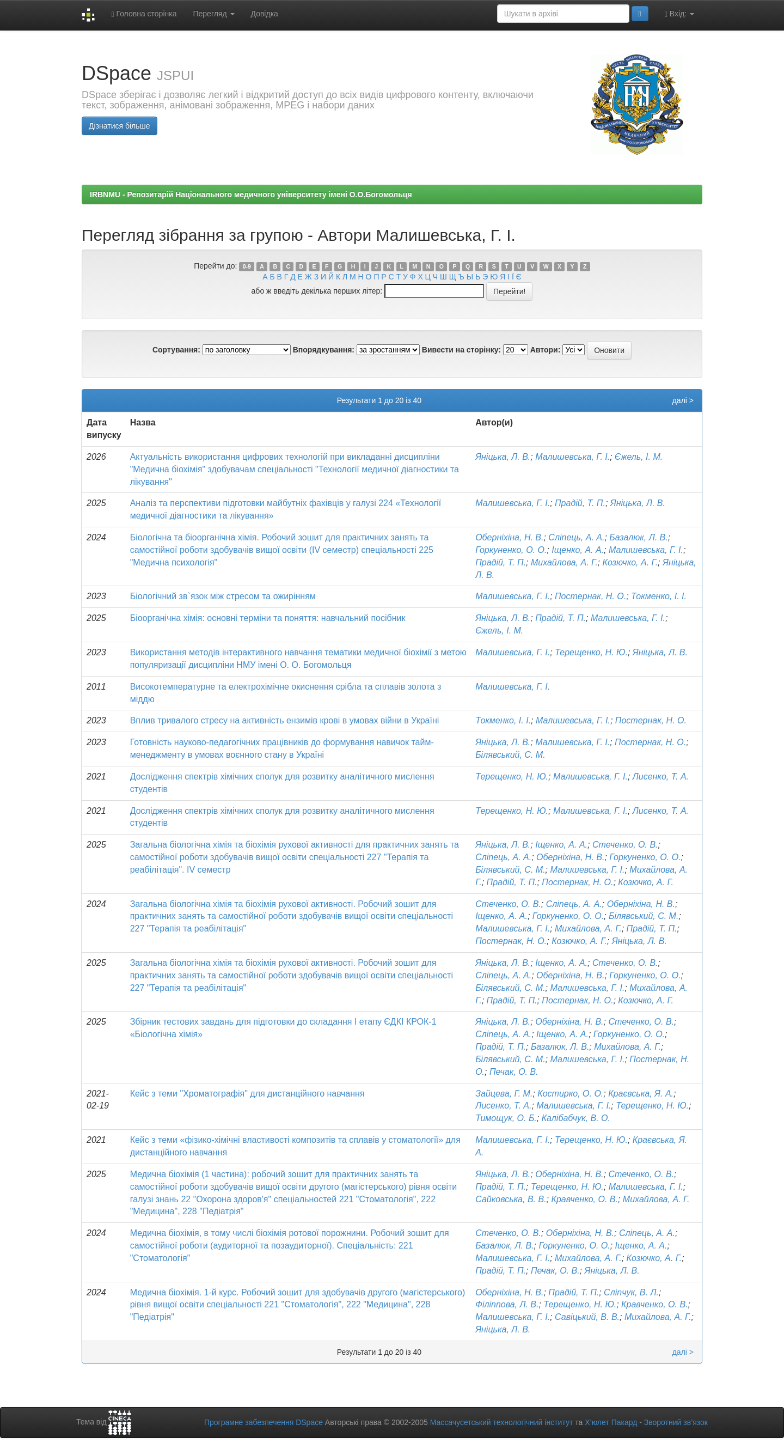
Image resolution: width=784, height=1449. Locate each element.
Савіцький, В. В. (587, 1317)
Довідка (264, 13)
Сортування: (176, 349)
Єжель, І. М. (639, 456)
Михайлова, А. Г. (564, 562)
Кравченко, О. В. (584, 1199)
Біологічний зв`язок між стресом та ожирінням (223, 596)
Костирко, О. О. (570, 1093)
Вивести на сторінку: (461, 349)
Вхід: (679, 14)
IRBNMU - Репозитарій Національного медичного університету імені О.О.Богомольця (251, 194)
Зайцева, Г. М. (503, 1093)
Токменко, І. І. (659, 596)
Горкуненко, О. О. (511, 550)
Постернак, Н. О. (590, 596)
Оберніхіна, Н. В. (509, 537)
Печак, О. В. (513, 1071)
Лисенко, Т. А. (661, 776)
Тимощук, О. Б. (506, 1118)
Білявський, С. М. (510, 754)
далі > (683, 400)
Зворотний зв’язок (676, 1422)
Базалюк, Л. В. (638, 537)
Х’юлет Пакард (611, 1422)
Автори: (545, 349)
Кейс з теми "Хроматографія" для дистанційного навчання (247, 1093)
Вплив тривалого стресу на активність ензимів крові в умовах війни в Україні (284, 720)
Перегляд (213, 13)
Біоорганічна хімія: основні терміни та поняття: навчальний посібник (268, 618)
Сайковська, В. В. (510, 1199)
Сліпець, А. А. (576, 537)
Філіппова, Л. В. (506, 1304)
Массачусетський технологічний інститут (501, 1422)
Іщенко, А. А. (578, 550)
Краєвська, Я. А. (640, 1093)
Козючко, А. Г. (630, 562)
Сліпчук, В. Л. (631, 1292)
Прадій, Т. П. (580, 503)
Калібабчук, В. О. (576, 1118)
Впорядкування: (323, 349)
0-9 (247, 266)
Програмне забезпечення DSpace (263, 1422)
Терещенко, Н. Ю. (591, 652)
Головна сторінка (143, 14)
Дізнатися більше (119, 125)
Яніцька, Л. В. (502, 456)
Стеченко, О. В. (625, 844)
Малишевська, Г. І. (572, 456)
